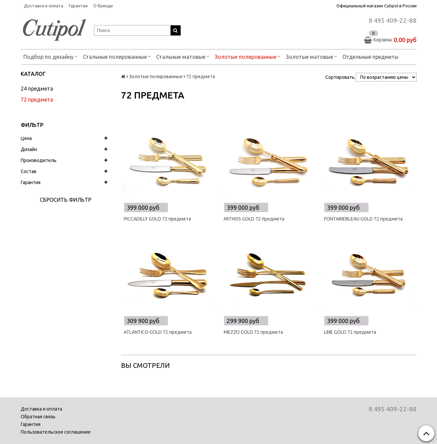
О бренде (103, 5)
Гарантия (78, 5)
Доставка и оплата (43, 5)
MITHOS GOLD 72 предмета (254, 218)
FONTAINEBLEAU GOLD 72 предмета (363, 218)
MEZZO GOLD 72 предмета (253, 332)
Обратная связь (38, 416)
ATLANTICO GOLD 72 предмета (158, 332)
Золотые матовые (311, 56)
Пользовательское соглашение (56, 432)
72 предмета (37, 100)
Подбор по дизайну (50, 56)
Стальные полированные (117, 56)
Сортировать (340, 77)
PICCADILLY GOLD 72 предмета (157, 218)
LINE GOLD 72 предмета (350, 332)
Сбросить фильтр (65, 200)
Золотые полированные (248, 56)
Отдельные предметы (370, 57)
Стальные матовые (182, 56)
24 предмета (37, 89)
